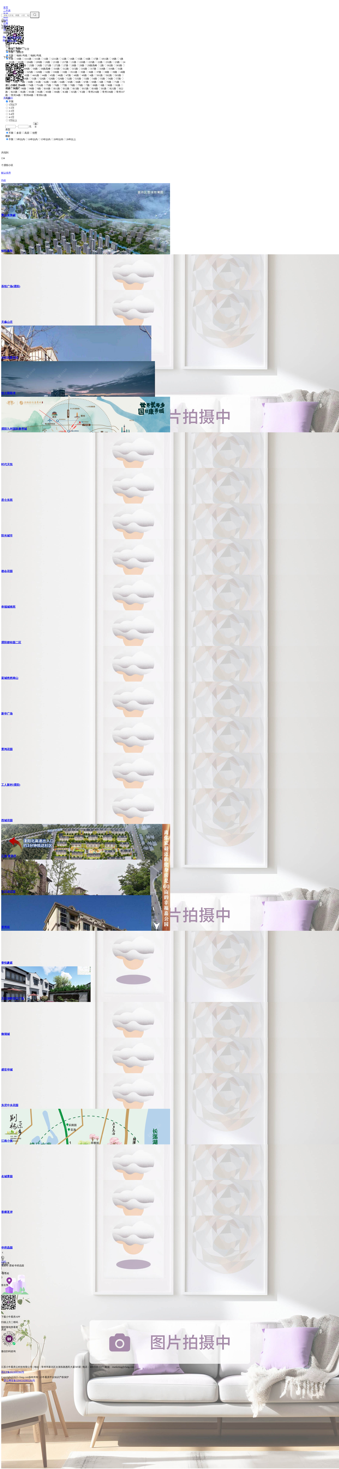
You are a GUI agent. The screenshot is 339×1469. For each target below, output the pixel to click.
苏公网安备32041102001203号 (19, 1380)
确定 (36, 124)
